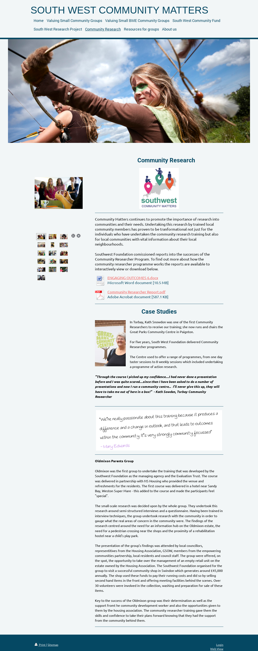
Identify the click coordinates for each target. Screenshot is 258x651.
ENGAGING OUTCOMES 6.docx (132, 277)
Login (219, 644)
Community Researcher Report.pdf (136, 292)
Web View (216, 649)
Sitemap (53, 644)
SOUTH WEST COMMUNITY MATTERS (119, 10)
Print (40, 644)
